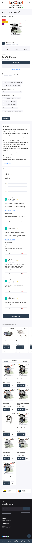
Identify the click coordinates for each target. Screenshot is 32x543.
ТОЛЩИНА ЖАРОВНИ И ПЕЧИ (8, 79)
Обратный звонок (5, 523)
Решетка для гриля (20, 340)
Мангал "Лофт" (6, 378)
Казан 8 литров (6, 340)
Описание (4, 16)
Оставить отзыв (16, 316)
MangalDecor (5, 534)
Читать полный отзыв (10, 210)
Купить (6, 347)
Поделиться (6, 118)
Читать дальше (7, 163)
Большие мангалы (24, 360)
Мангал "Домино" (21, 427)
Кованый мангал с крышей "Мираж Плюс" (8, 428)
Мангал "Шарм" (20, 378)
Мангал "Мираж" (6, 403)
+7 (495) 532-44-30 (16, 5)
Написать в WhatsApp (16, 7)
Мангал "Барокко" (21, 452)
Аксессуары (14, 360)
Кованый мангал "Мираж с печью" (23, 404)
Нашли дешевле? (16, 69)
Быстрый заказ (16, 66)
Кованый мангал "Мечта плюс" (8, 477)
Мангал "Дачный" (6, 452)
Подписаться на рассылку (8, 501)
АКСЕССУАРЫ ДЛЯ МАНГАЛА (8, 95)
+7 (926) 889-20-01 (6, 522)
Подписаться (26, 508)
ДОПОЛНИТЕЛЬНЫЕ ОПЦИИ (8, 89)
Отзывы (11, 16)
